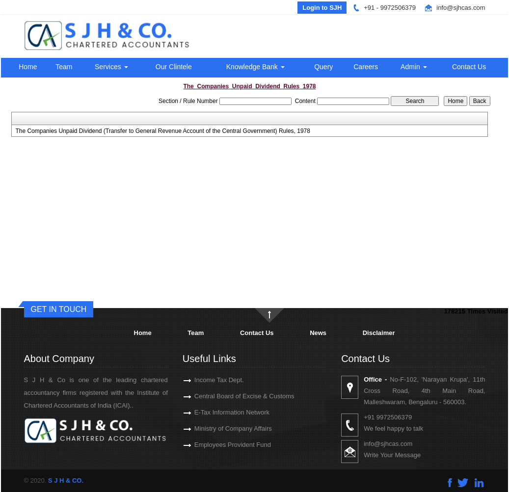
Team (63, 67)
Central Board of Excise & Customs (233, 396)
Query (323, 67)
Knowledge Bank (255, 67)
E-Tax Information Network (220, 412)
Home (28, 67)
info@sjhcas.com (460, 7)
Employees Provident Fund (221, 444)
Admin (414, 67)
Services (111, 67)
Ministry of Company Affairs (222, 428)
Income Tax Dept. (208, 380)
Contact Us (469, 67)
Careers (365, 67)
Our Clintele (174, 67)
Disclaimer (379, 333)
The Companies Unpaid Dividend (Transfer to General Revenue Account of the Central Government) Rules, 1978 (162, 131)
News (318, 333)
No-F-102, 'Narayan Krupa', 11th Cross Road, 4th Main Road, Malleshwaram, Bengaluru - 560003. (435, 391)
